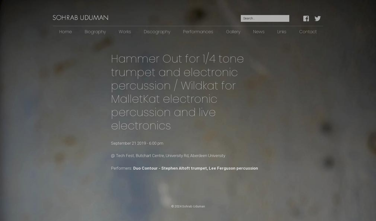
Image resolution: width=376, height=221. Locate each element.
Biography (95, 32)
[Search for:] (265, 18)
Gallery (233, 32)
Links (281, 32)
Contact (308, 32)
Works (125, 32)
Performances (198, 32)
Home (65, 32)
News (259, 32)
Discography (157, 32)
